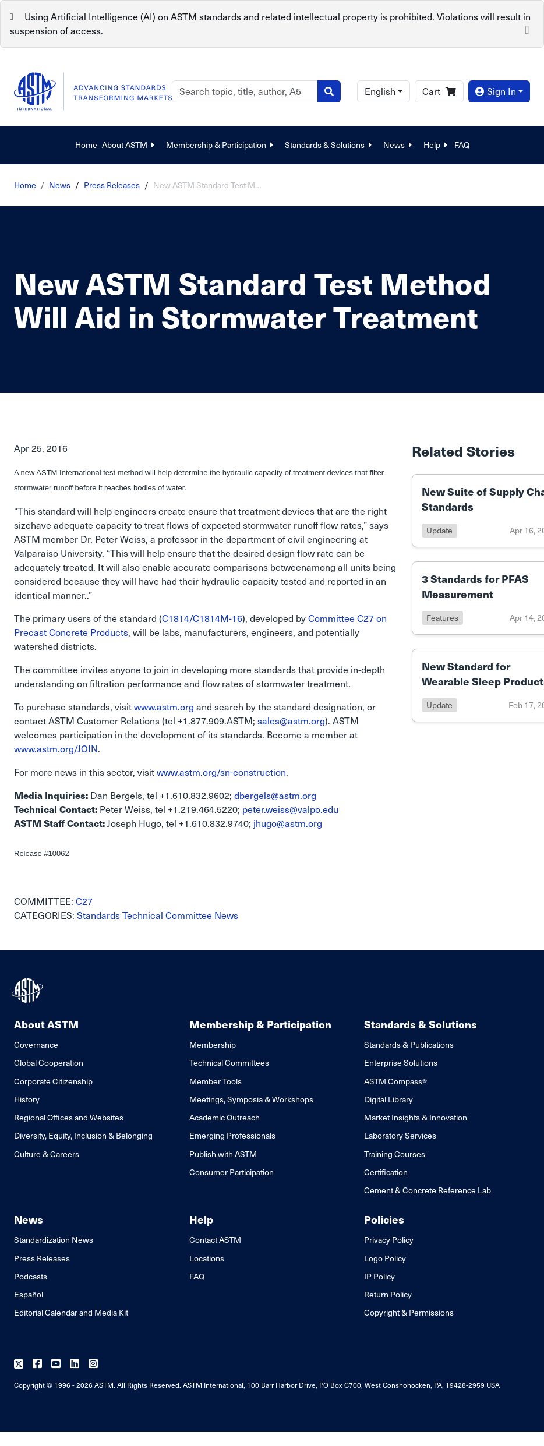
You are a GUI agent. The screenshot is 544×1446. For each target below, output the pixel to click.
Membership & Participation (220, 144)
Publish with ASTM (223, 1153)
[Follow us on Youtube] (56, 1364)
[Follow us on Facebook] (37, 1364)
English (380, 91)
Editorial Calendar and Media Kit (71, 1312)
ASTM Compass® (395, 1081)
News (398, 144)
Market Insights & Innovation (415, 1117)
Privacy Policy (389, 1239)
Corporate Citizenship (53, 1081)
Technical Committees (229, 1062)
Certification (386, 1172)
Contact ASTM (215, 1239)
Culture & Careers (46, 1153)
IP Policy (379, 1276)
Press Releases (112, 184)
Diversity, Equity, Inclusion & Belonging (83, 1135)
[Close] (527, 28)
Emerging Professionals (232, 1135)
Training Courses (394, 1153)
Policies (384, 1219)
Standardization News (53, 1239)
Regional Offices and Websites (68, 1117)
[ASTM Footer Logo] (28, 990)
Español (28, 1294)
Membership (212, 1044)
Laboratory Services (400, 1135)
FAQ (461, 144)
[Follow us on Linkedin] (74, 1364)
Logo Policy (385, 1258)
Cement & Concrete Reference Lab (427, 1190)
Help (436, 144)
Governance (36, 1044)
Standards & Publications (409, 1044)
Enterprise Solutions (400, 1062)
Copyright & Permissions (409, 1312)
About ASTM (129, 144)
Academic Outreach (224, 1117)
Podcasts (30, 1276)
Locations (206, 1258)
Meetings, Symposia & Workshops (251, 1099)
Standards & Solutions (329, 144)
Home (86, 144)
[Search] (245, 91)
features (442, 617)
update (439, 530)
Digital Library (388, 1099)
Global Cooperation (48, 1062)
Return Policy (388, 1294)
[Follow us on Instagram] (93, 1364)
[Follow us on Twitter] (18, 1364)
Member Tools (215, 1081)
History (27, 1099)
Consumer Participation (231, 1172)
